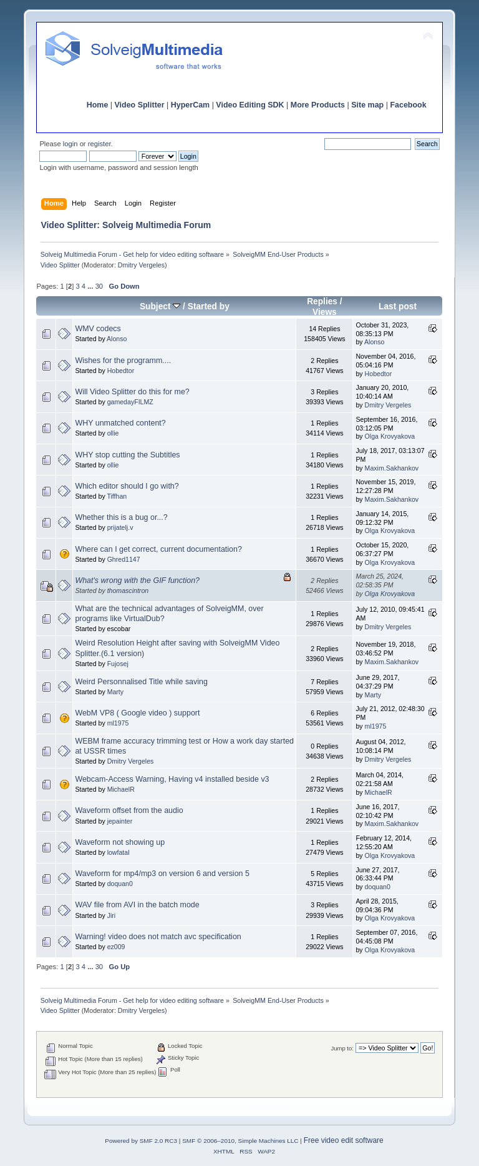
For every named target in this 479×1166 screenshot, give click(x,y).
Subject (160, 306)
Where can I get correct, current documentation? (158, 549)
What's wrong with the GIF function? (137, 580)
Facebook (408, 105)
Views (324, 312)
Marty (115, 691)
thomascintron (128, 590)
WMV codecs (97, 328)
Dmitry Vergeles (141, 265)
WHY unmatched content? (120, 423)
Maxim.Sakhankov (392, 468)
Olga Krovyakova (390, 436)
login (70, 143)
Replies (322, 301)
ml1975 (118, 723)
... (91, 286)
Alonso (117, 338)
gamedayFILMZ (130, 402)
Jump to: (342, 1048)
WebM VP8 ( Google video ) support (137, 713)
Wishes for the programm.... (123, 360)
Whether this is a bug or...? (121, 517)
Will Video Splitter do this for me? (132, 391)
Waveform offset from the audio (129, 810)
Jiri (111, 915)
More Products (318, 105)
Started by (209, 306)
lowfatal (118, 852)
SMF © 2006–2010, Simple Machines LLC (240, 1140)
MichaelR (121, 789)
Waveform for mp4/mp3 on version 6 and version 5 (162, 873)
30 (99, 286)
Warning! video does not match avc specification (158, 936)
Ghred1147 (123, 559)
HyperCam (190, 105)
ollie (113, 433)
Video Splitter (140, 105)
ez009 (116, 946)
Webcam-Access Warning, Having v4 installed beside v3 (172, 779)
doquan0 (120, 883)
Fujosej (117, 663)
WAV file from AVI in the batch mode (137, 904)
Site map (367, 105)
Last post (398, 306)
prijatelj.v (120, 527)
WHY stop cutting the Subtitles (127, 455)
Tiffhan (117, 496)
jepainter (120, 821)
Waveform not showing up (120, 842)
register (99, 143)
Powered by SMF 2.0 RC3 (141, 1140)
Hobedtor (121, 370)
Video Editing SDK (250, 105)
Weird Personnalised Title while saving (141, 681)
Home (98, 105)
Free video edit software (344, 1140)
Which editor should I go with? (126, 486)
